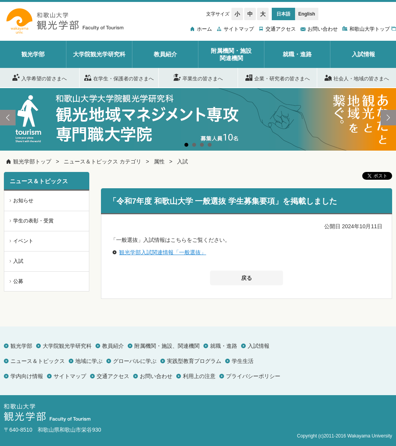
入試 (182, 161)
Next (388, 117)
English (306, 14)
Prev (8, 117)
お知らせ (23, 200)
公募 (18, 281)
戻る (246, 278)
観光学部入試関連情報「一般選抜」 (162, 252)
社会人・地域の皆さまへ (357, 77)
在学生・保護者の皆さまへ (119, 77)
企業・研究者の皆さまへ (277, 77)
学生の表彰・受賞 (33, 221)
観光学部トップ (32, 161)
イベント (23, 241)
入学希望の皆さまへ (39, 77)
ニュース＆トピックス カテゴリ (102, 161)
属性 (159, 161)
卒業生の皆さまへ (198, 77)
